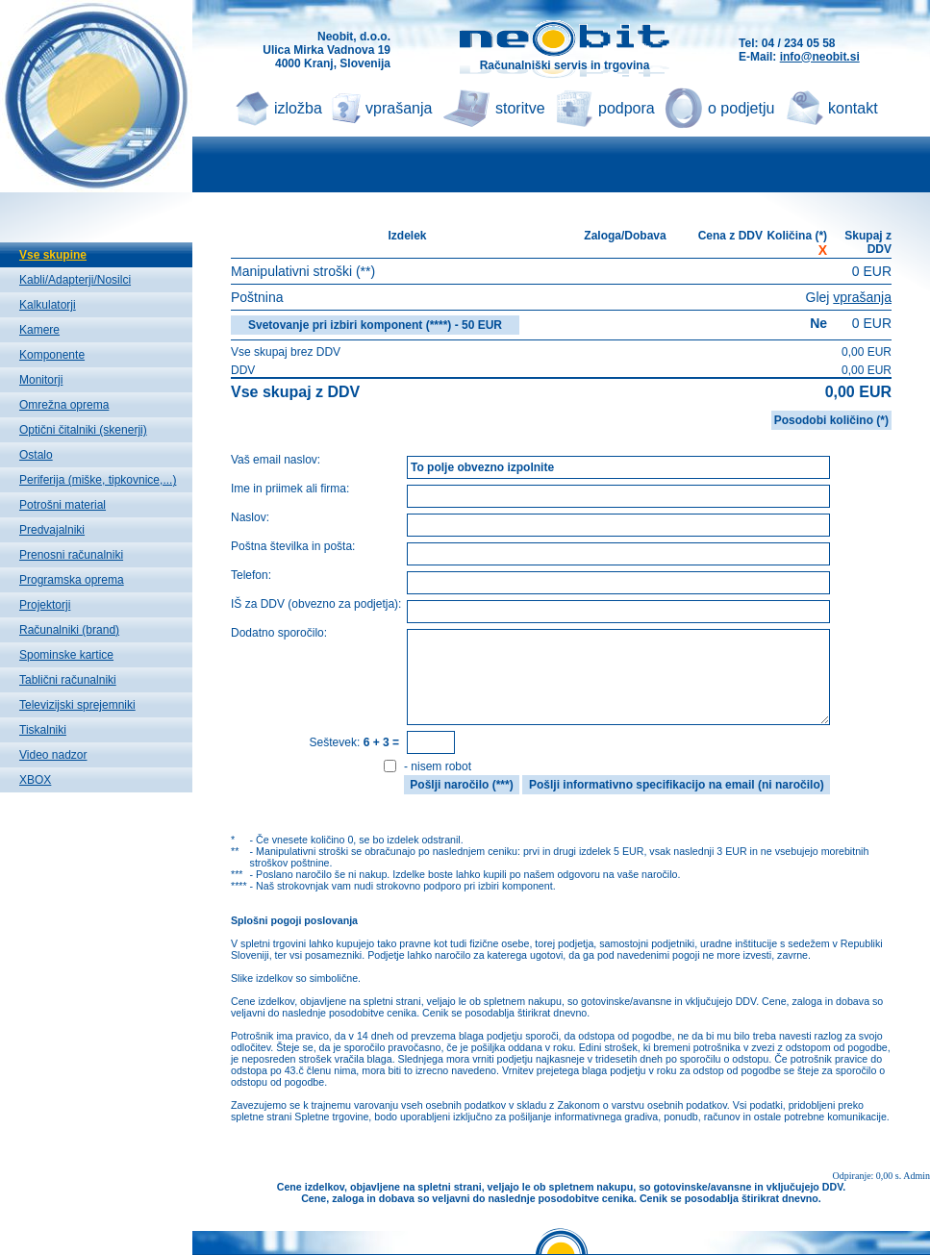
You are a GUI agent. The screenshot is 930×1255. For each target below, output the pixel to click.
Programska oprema (71, 580)
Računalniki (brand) (69, 630)
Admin (916, 1175)
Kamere (39, 330)
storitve (520, 108)
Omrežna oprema (64, 405)
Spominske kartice (66, 655)
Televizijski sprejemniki (77, 705)
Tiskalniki (42, 730)
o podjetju (741, 108)
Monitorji (41, 380)
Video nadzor (53, 755)
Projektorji (44, 605)
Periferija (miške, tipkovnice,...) (97, 480)
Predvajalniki (52, 530)
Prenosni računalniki (71, 555)
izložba (298, 108)
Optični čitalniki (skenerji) (83, 430)
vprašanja (398, 108)
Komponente (52, 355)
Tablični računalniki (67, 680)
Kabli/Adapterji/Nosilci (75, 280)
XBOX (35, 780)
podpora (626, 108)
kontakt (853, 108)
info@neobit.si (820, 56)
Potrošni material (62, 505)
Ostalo (36, 455)
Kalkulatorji (47, 305)
